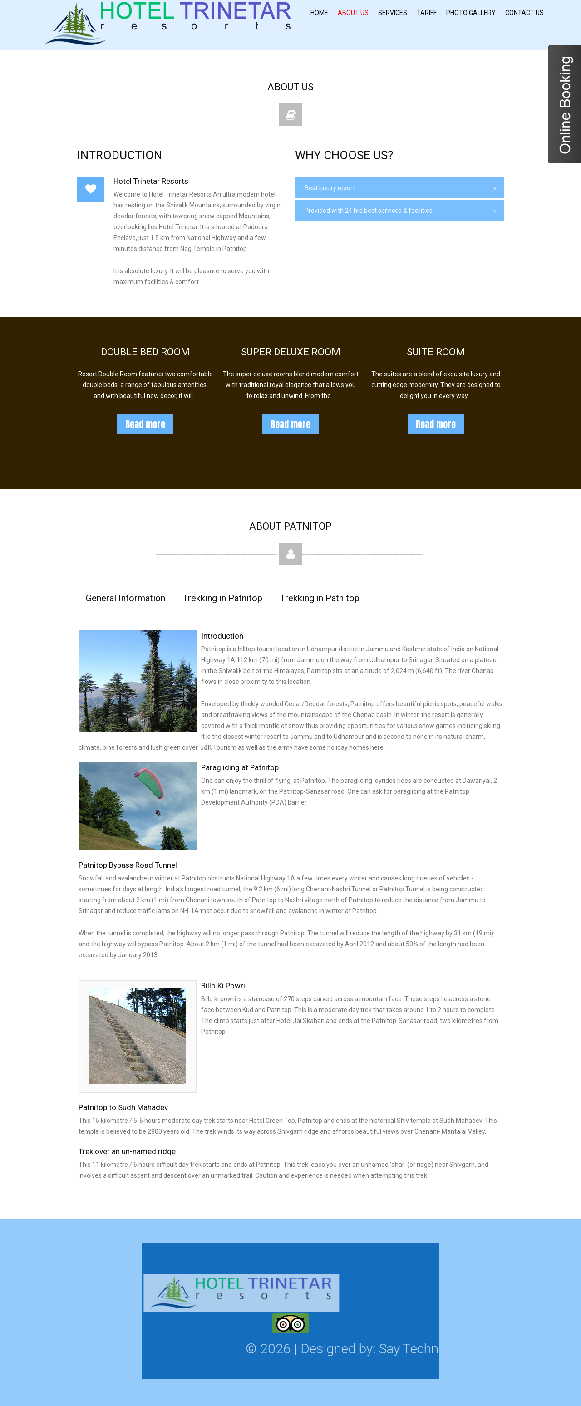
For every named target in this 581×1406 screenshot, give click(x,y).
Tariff (427, 12)
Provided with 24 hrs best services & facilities (369, 210)
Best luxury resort (330, 188)
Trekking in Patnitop (222, 598)
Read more (145, 424)
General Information (125, 598)
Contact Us (524, 12)
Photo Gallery (471, 12)
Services (392, 12)
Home (319, 12)
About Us (353, 12)
